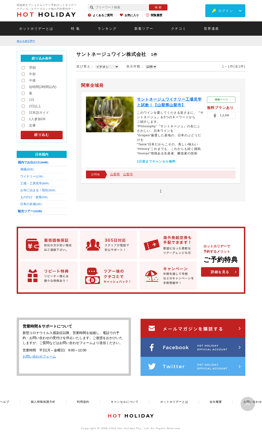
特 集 (75, 28)
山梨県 (115, 174)
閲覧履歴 (156, 15)
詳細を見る (220, 272)
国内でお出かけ (33, 162)
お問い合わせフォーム (39, 356)
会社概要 (216, 401)
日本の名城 (30, 204)
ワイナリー (31, 176)
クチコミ (178, 28)
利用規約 (83, 401)
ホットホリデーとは (36, 28)
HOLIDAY (47, 14)
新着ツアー (143, 28)
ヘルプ (4, 401)
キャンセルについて (125, 401)
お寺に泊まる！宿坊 (37, 190)
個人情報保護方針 (43, 401)
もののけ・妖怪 (34, 197)
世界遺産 (211, 28)
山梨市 (128, 174)
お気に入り (132, 15)
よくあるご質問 (103, 15)
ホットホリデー (26, 40)
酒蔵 (27, 169)
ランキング (107, 28)
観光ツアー (30, 211)
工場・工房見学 (34, 183)
